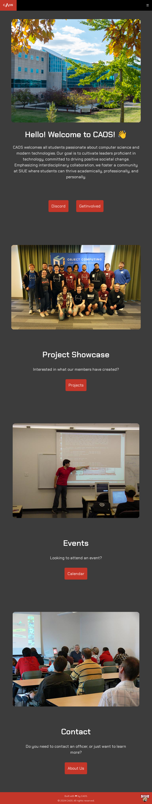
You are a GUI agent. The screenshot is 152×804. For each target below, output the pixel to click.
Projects (76, 385)
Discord (58, 206)
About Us (76, 768)
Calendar (75, 573)
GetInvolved (90, 206)
